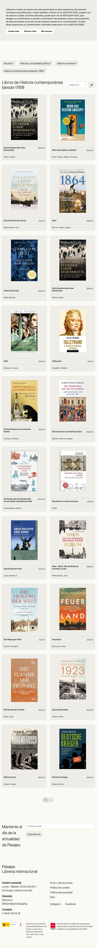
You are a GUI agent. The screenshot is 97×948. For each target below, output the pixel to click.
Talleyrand (56, 361)
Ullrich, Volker (9, 157)
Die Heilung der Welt (12, 639)
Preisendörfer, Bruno (12, 508)
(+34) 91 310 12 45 (11, 913)
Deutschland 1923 (60, 710)
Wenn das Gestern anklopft (64, 150)
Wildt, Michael (9, 297)
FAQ (52, 897)
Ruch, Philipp (57, 157)
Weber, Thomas (70, 157)
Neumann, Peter (59, 646)
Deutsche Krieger (60, 777)
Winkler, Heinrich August (62, 438)
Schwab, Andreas (11, 438)
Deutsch (9, 63)
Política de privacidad (61, 892)
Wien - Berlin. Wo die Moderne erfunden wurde (65, 567)
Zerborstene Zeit (11, 290)
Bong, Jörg (8, 716)
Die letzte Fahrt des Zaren (15, 220)
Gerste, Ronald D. (11, 646)
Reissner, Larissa (11, 368)
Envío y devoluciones (61, 882)
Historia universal (67, 63)
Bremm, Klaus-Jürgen (61, 227)
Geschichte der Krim (13, 569)
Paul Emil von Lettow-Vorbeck (65, 501)
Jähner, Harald (10, 784)
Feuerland (56, 639)
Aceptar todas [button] (13, 31)
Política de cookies (60, 887)
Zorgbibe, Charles (59, 368)
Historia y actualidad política (36, 63)
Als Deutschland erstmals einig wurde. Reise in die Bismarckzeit (18, 500)
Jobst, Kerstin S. (10, 575)
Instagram (55, 904)
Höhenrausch (10, 777)
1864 (54, 220)
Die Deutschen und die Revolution (67, 431)
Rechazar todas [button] (30, 31)
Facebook (70, 904)
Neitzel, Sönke (58, 784)
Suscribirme (34, 834)
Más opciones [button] (46, 31)
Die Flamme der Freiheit (14, 710)
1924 (6, 361)
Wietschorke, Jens (60, 575)
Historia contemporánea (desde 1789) (24, 70)
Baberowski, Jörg (11, 227)
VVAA (54, 508)
